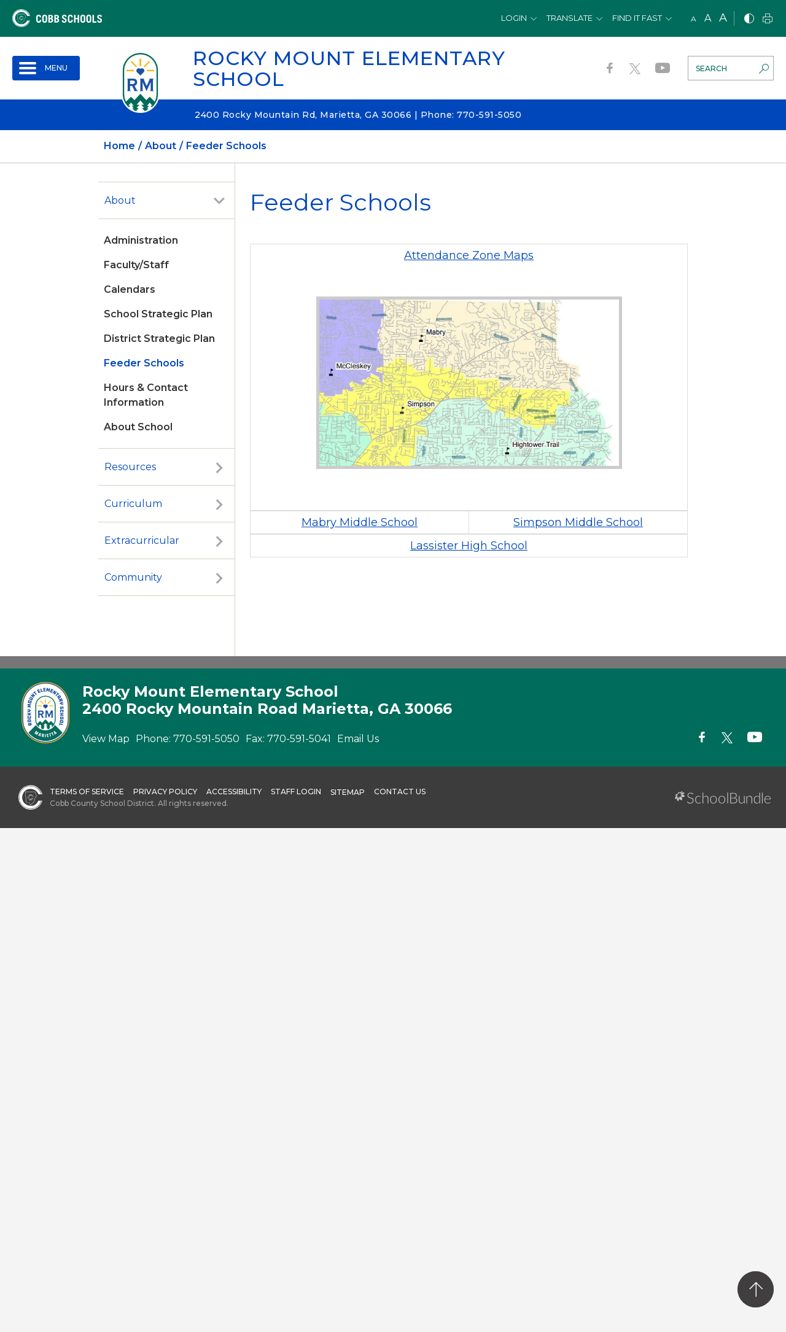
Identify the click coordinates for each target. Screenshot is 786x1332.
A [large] (723, 18)
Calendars (129, 289)
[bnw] (749, 19)
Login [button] (514, 18)
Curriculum (133, 503)
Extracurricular (141, 540)
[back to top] (755, 1289)
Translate (570, 18)
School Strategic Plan (158, 314)
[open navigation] (46, 68)
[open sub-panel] (219, 200)
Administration (141, 240)
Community (133, 577)
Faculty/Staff (136, 265)
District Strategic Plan (159, 338)
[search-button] (764, 70)
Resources (130, 467)
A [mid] (707, 18)
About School (138, 427)
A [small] (693, 18)
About (120, 200)
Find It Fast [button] (637, 18)
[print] (767, 19)
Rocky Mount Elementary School (349, 68)
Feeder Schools (144, 363)
